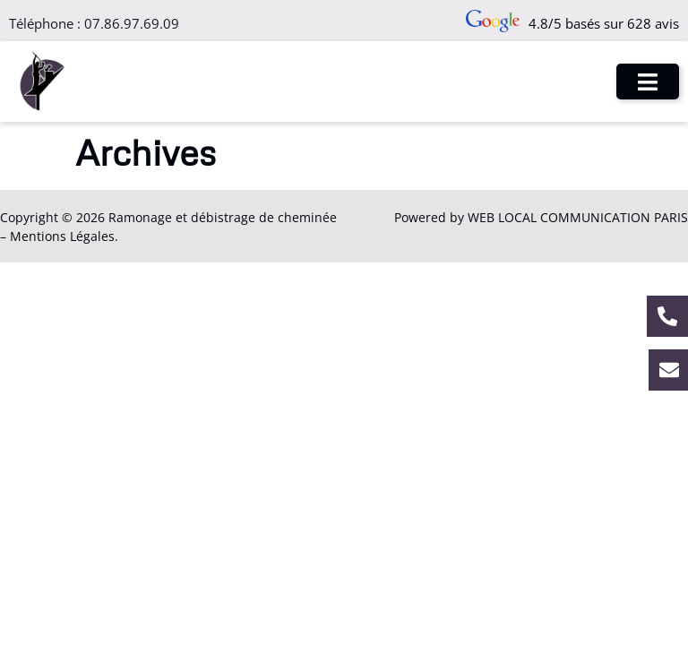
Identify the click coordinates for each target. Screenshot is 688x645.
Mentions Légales (62, 236)
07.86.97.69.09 (131, 23)
